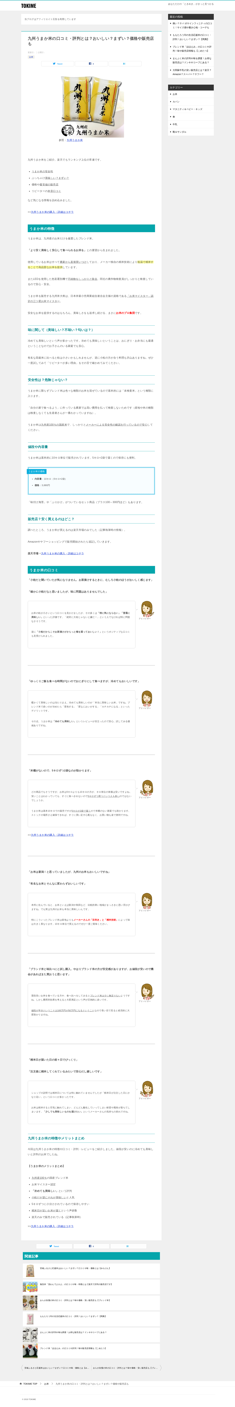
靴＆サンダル (179, 132)
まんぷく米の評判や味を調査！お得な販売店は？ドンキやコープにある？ (73, 1332)
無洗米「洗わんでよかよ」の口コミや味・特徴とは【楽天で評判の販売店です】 (76, 1284)
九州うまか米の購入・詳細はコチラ (52, 212)
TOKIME (28, 5)
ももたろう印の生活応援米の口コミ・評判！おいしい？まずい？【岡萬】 (73, 1316)
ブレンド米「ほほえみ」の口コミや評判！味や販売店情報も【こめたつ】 (73, 1348)
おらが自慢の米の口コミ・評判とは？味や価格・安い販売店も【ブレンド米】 (75, 1300)
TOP (30, 1383)
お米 (31, 57)
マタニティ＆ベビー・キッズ (187, 109)
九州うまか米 (75, 140)
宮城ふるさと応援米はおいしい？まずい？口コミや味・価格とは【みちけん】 (75, 1268)
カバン (176, 101)
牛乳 (175, 124)
